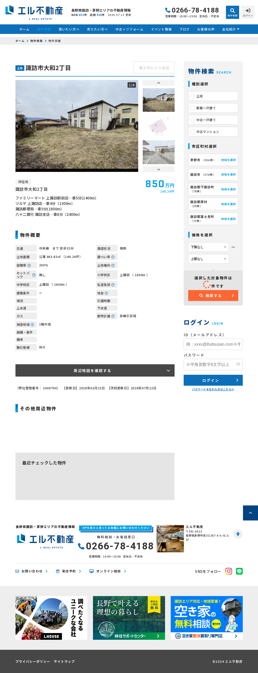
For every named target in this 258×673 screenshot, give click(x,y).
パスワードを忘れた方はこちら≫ (213, 389)
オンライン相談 (105, 571)
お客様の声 (206, 29)
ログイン (210, 380)
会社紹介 (229, 29)
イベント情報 (161, 29)
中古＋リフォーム (129, 29)
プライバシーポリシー (32, 661)
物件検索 (44, 29)
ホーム (24, 29)
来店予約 (66, 571)
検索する (210, 295)
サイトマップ (64, 661)
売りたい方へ (97, 29)
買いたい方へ (69, 29)
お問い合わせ (29, 571)
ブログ (184, 29)
